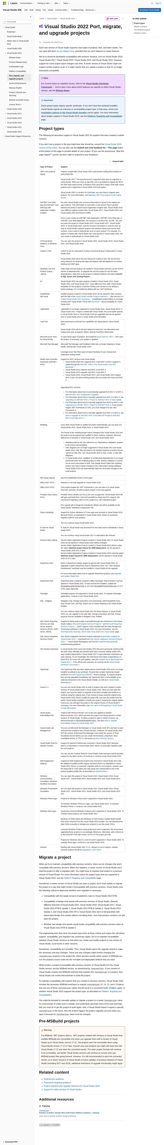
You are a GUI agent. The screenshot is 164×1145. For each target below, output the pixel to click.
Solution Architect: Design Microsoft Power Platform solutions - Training (69, 1113)
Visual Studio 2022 (67, 19)
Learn (41, 19)
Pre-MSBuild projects (142, 30)
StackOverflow (101, 771)
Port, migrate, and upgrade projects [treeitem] (16, 77)
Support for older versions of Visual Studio (62, 1089)
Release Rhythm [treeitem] (15, 88)
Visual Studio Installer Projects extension (92, 296)
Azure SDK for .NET (105, 337)
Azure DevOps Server (104, 738)
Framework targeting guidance (57, 1082)
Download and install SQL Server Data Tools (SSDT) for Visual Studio (88, 632)
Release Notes (62, 91)
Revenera (95, 302)
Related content (140, 33)
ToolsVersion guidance (54, 1079)
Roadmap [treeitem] (11, 32)
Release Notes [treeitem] (14, 58)
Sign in (158, 3)
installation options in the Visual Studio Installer (64, 113)
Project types (139, 23)
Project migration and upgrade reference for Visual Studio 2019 (72, 1086)
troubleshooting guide (106, 642)
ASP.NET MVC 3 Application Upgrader (83, 395)
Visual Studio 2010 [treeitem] (14, 132)
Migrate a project (140, 26)
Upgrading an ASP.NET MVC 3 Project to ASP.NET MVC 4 (88, 405)
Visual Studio (52, 19)
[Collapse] (30, 16)
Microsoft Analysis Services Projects (87, 624)
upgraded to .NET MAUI (91, 850)
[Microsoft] (4, 3)
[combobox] (17, 22)
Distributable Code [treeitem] (16, 67)
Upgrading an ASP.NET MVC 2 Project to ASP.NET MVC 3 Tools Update (93, 400)
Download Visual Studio (150, 10)
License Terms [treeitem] (14, 105)
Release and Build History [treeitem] (19, 100)
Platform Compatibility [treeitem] (17, 71)
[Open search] (152, 3)
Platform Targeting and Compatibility (104, 116)
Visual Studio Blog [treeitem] (14, 36)
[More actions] (123, 19)
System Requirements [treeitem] (17, 83)
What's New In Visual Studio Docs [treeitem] (18, 42)
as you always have (65, 51)
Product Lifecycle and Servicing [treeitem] (17, 93)
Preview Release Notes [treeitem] (18, 62)
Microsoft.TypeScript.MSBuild (80, 675)
